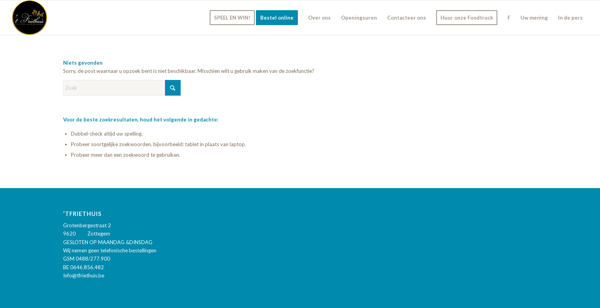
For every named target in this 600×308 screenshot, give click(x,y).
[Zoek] (122, 88)
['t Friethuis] (29, 17)
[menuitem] (232, 17)
